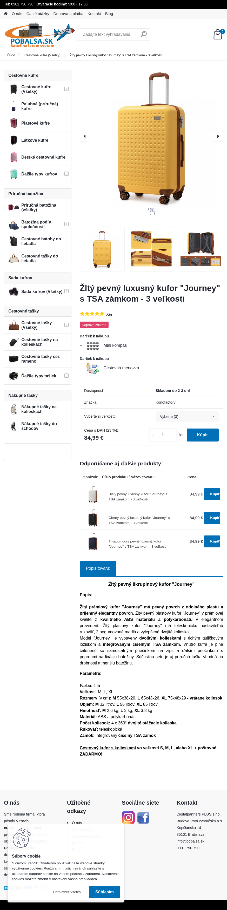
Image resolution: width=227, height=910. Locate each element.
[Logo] (39, 34)
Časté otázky (37, 13)
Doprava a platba (69, 13)
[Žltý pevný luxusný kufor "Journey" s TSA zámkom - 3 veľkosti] (151, 136)
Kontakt (94, 13)
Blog (109, 13)
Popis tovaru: (98, 568)
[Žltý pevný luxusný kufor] (102, 249)
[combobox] (187, 416)
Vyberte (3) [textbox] (169, 417)
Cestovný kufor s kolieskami (108, 748)
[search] (144, 36)
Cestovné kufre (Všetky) (42, 55)
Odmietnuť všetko (67, 892)
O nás (17, 13)
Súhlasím (104, 892)
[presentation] (85, 136)
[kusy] (163, 434)
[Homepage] (6, 14)
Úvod (11, 55)
